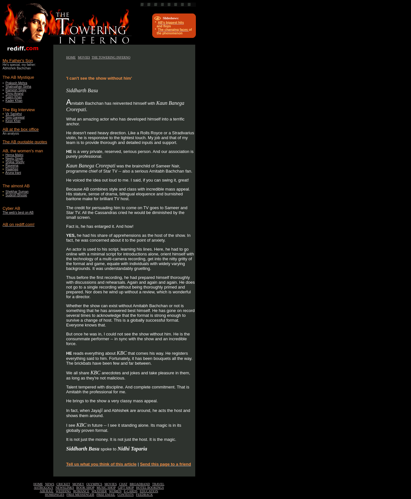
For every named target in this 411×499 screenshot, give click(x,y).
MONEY (78, 484)
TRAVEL (158, 484)
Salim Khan (13, 97)
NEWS (49, 484)
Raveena (11, 165)
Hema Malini (14, 155)
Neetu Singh (14, 158)
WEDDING (63, 491)
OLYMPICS (94, 484)
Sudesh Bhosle (16, 195)
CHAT (123, 484)
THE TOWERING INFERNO (111, 57)
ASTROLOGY (43, 487)
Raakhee (11, 169)
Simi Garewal (14, 117)
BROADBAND (140, 484)
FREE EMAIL (106, 494)
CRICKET (63, 484)
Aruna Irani (13, 172)
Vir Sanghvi (13, 114)
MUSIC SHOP (106, 487)
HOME (70, 57)
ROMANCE (81, 491)
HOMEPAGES (54, 494)
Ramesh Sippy (15, 90)
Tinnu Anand (14, 93)
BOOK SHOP (85, 487)
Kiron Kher (13, 121)
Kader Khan (13, 100)
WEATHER (99, 491)
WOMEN (115, 491)
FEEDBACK (144, 494)
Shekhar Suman (17, 191)
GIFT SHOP (126, 487)
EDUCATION (149, 491)
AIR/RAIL (47, 491)
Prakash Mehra (16, 83)
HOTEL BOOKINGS (150, 487)
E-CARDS (130, 491)
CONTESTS (126, 494)
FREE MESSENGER (80, 494)
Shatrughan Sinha (18, 86)
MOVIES (84, 57)
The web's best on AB (18, 212)
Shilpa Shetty (14, 162)
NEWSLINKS (65, 487)
